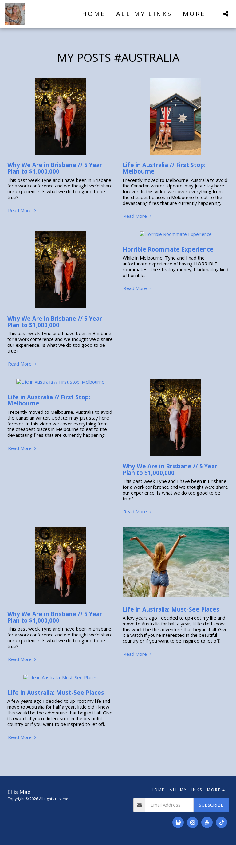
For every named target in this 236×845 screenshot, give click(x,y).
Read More (22, 210)
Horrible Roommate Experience (168, 243)
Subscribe (211, 799)
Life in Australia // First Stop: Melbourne (164, 168)
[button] (225, 13)
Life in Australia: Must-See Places (171, 609)
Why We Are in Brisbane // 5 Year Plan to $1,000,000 (54, 168)
